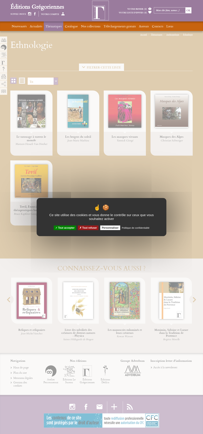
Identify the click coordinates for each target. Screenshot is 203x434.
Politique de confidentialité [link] (135, 227)
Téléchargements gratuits (120, 26)
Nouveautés (19, 26)
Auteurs (144, 26)
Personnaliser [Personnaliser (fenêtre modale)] (110, 227)
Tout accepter (65, 227)
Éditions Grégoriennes (37, 6)
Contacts (157, 26)
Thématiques (53, 26)
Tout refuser (88, 227)
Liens (169, 26)
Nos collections (90, 26)
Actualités (36, 26)
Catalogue (71, 26)
